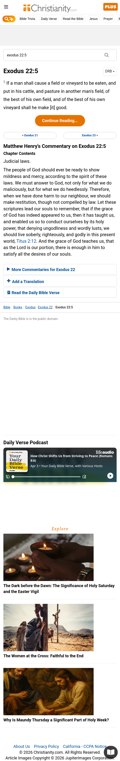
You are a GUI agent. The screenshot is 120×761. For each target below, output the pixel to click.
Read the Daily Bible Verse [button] (33, 292)
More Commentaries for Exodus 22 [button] (41, 269)
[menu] (6, 7)
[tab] (60, 269)
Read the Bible (73, 19)
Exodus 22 (45, 307)
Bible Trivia (27, 19)
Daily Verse (49, 19)
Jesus (93, 19)
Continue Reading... (60, 120)
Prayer (108, 19)
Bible (6, 307)
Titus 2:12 (26, 241)
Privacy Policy (46, 746)
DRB (110, 71)
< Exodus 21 (30, 135)
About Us (22, 746)
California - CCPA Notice (84, 746)
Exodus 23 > (90, 135)
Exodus (30, 307)
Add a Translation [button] (25, 281)
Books (18, 307)
